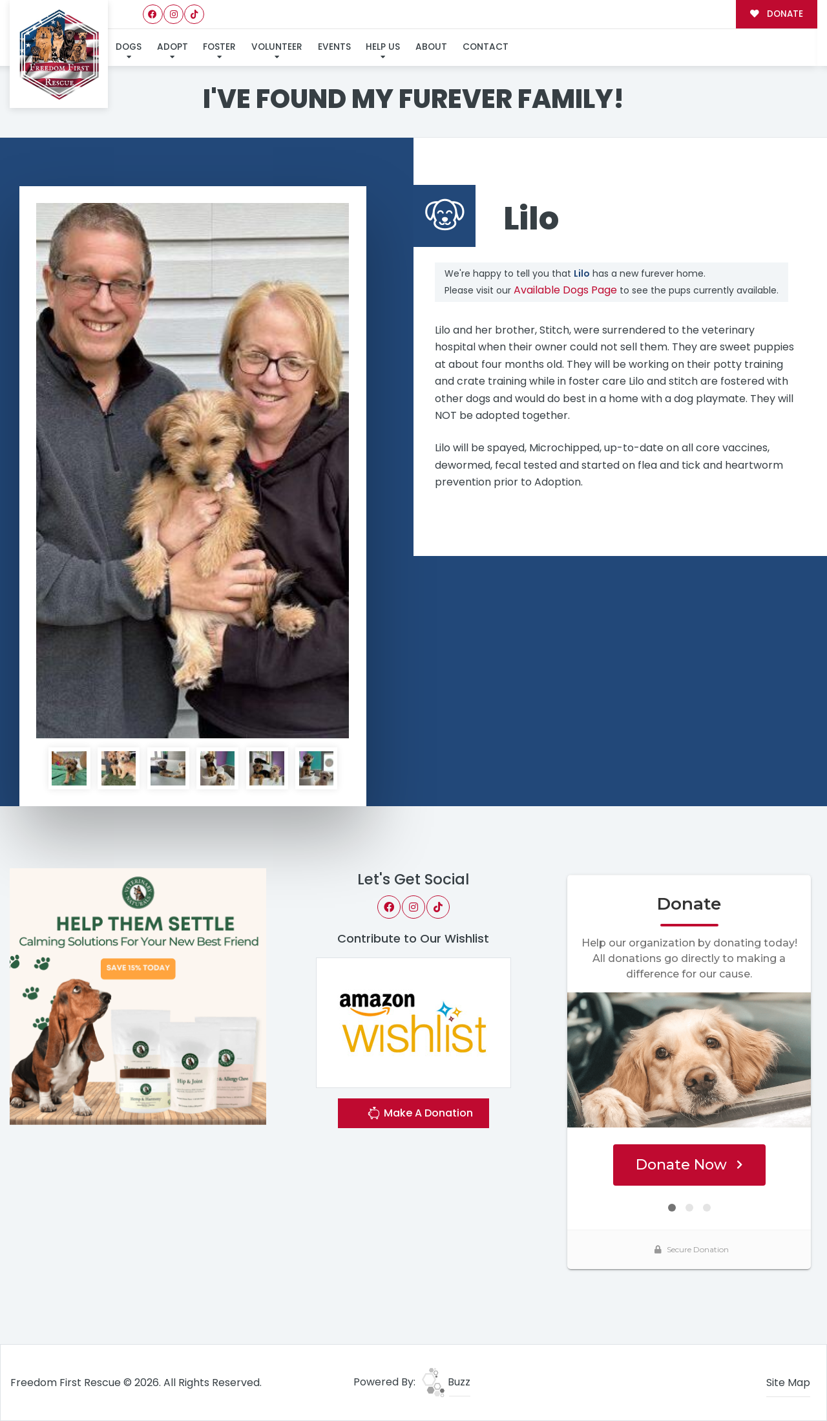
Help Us (383, 47)
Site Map (788, 1382)
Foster (219, 47)
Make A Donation (420, 1115)
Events (334, 47)
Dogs (128, 47)
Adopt (172, 47)
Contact (485, 47)
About (431, 47)
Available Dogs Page (565, 290)
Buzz (446, 1381)
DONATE (776, 14)
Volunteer (276, 47)
